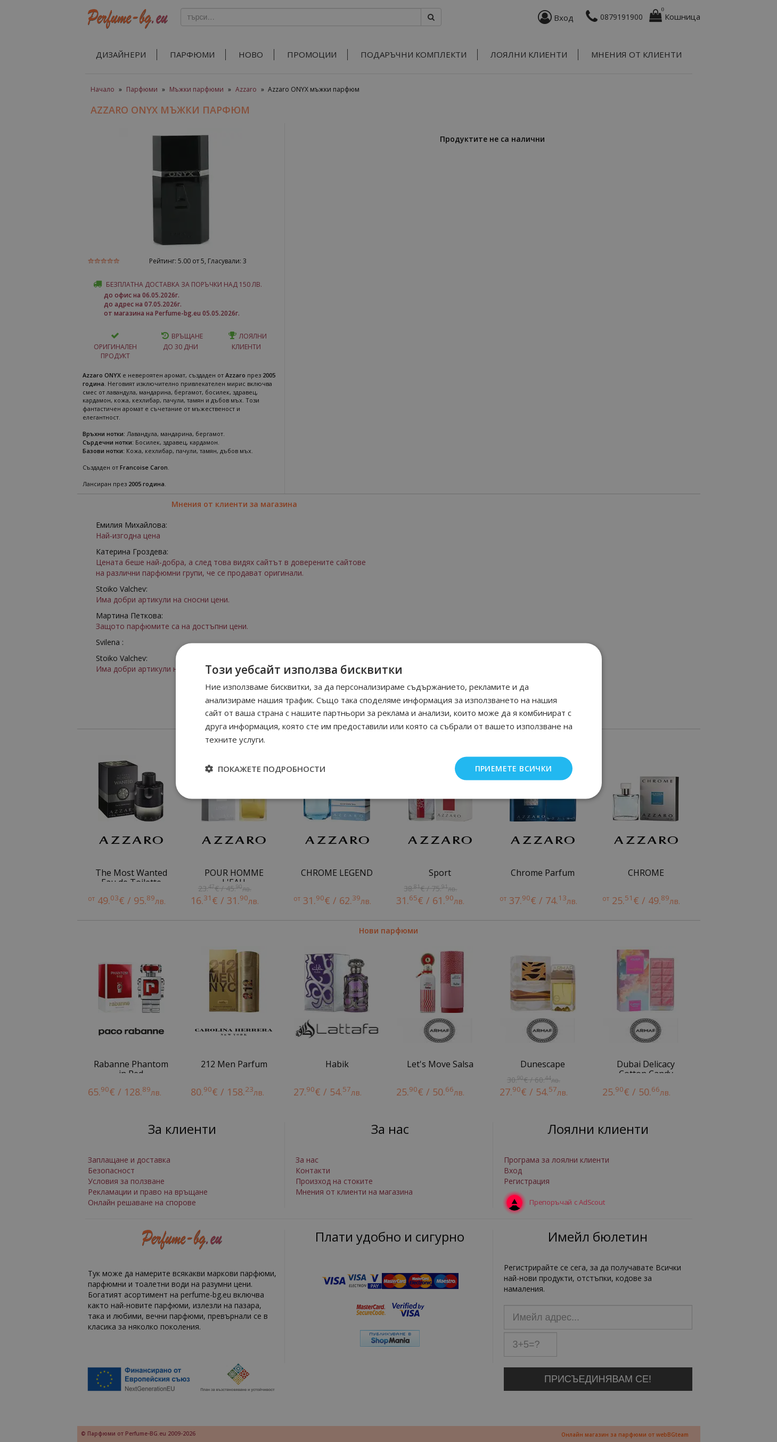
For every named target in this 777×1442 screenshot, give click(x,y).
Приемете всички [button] (513, 768)
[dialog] (388, 721)
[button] (265, 769)
